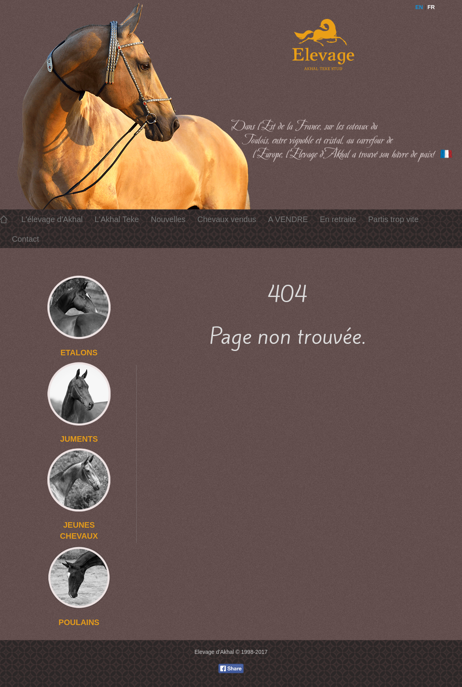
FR (431, 7)
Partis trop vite (393, 219)
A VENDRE (288, 219)
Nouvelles (168, 219)
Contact (25, 239)
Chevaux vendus (226, 219)
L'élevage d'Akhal (52, 219)
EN (419, 7)
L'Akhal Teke (117, 219)
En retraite (338, 219)
